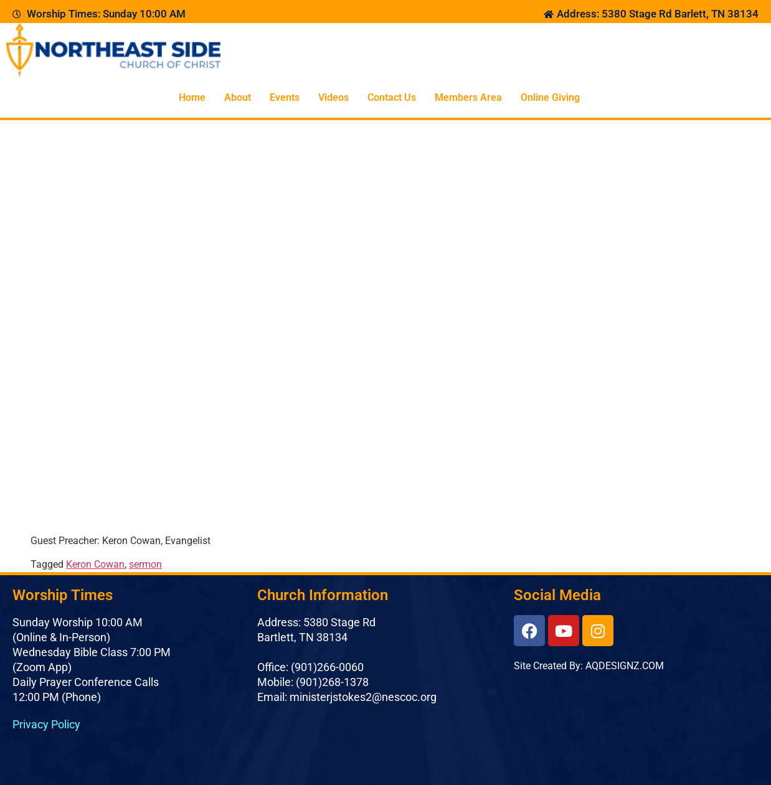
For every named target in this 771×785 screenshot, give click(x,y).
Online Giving (550, 97)
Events (285, 97)
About (237, 97)
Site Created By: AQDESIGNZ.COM (589, 666)
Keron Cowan (95, 564)
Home (192, 97)
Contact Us (391, 97)
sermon (145, 564)
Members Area (468, 97)
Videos (333, 97)
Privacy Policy (46, 724)
